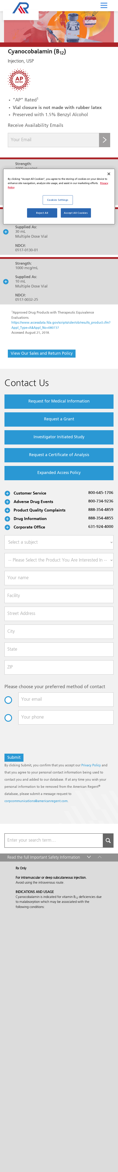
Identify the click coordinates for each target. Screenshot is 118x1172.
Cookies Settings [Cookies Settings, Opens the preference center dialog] (57, 200)
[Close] (109, 174)
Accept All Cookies (76, 213)
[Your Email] (53, 140)
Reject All (42, 213)
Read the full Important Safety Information (43, 363)
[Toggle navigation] (104, 5)
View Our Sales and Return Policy (42, 354)
